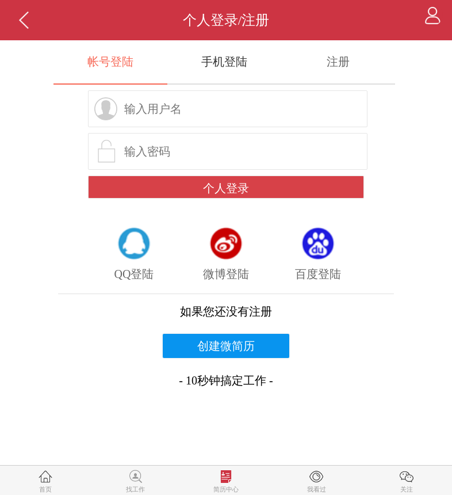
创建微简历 (226, 346)
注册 (338, 61)
